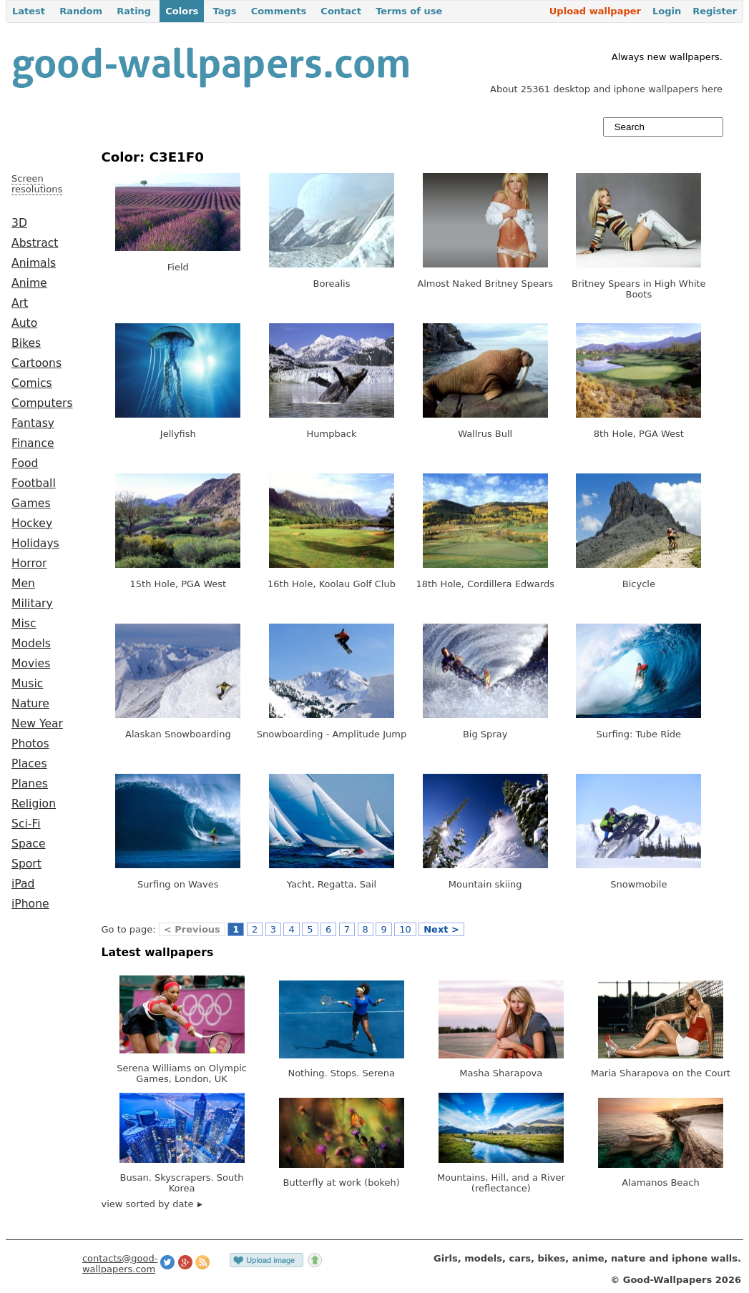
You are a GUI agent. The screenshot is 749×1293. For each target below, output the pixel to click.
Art (19, 303)
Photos (30, 743)
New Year (37, 723)
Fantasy (32, 423)
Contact (340, 11)
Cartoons (36, 363)
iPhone (30, 904)
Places (29, 763)
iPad (23, 883)
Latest (28, 11)
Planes (29, 783)
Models (31, 643)
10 (405, 929)
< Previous (192, 929)
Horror (28, 563)
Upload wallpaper (595, 11)
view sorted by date (152, 1204)
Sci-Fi (26, 823)
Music (27, 683)
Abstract (34, 243)
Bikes (26, 343)
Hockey (31, 523)
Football (33, 483)
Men (23, 583)
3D (19, 223)
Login (666, 11)
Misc (23, 623)
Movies (30, 663)
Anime (29, 283)
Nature (30, 703)
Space (28, 843)
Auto (24, 323)
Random (80, 11)
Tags (224, 11)
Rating (134, 11)
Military (32, 603)
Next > (441, 929)
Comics (31, 383)
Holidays (35, 543)
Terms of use (409, 11)
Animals (33, 263)
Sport (26, 863)
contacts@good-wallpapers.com (120, 1263)
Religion (33, 803)
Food (24, 463)
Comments (279, 11)
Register (714, 11)
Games (31, 503)
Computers (42, 403)
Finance (32, 443)
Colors (181, 11)
